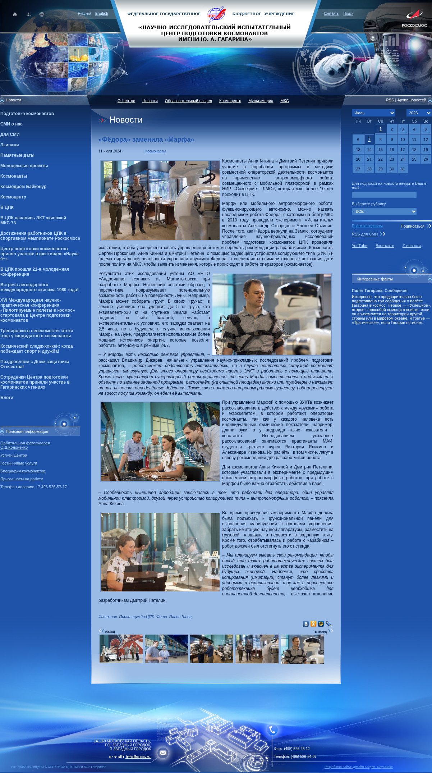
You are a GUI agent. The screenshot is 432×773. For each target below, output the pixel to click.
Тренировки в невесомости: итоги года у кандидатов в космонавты (36, 333)
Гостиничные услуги (18, 463)
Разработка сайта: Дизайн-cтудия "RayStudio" (359, 767)
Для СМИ (10, 134)
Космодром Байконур (23, 186)
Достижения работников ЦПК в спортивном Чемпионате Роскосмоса (40, 236)
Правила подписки (367, 226)
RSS (390, 100)
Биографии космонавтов (22, 471)
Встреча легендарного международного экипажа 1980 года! (39, 287)
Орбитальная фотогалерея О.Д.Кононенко (25, 445)
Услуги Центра (13, 455)
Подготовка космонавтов (27, 113)
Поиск (348, 13)
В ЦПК (7, 207)
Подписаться (412, 226)
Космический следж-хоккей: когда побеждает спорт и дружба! (36, 349)
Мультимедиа (260, 101)
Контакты (331, 13)
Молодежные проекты (24, 165)
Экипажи (9, 144)
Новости (150, 101)
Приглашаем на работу (21, 479)
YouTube (359, 245)
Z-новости (412, 245)
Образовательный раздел (188, 101)
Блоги (6, 397)
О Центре (126, 101)
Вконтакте (385, 245)
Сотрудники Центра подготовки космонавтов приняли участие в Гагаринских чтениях (35, 382)
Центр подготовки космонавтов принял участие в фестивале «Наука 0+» (39, 253)
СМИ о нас (11, 124)
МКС (284, 101)
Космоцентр (13, 197)
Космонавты (13, 176)
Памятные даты (17, 155)
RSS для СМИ (365, 234)
